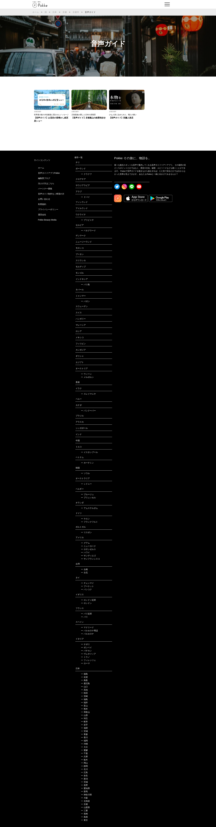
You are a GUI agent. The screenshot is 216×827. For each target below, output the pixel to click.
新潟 (84, 779)
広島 (84, 772)
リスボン (86, 532)
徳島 (84, 674)
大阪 (84, 798)
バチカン (86, 650)
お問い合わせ (44, 199)
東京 (84, 820)
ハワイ (85, 552)
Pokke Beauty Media (47, 220)
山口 (84, 686)
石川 (84, 769)
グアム (85, 543)
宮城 (84, 731)
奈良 (84, 775)
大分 (84, 747)
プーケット (87, 586)
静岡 (84, 766)
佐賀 (84, 677)
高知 (84, 690)
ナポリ (85, 644)
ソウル (85, 473)
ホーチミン (87, 463)
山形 (84, 715)
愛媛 (84, 750)
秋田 (84, 693)
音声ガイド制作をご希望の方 (51, 194)
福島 (84, 699)
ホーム (35, 12)
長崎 (84, 814)
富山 (84, 706)
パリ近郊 (86, 614)
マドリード (87, 627)
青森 (84, 734)
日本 (54, 12)
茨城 (84, 782)
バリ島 (85, 284)
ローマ (85, 663)
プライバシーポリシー (48, 209)
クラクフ (86, 174)
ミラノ (85, 657)
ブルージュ (87, 494)
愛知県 (85, 788)
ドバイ (85, 197)
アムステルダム (89, 508)
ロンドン (86, 603)
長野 (84, 785)
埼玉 (84, 718)
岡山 (84, 763)
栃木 (84, 760)
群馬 (84, 791)
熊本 (84, 709)
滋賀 (84, 728)
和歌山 (85, 712)
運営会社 (42, 214)
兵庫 (84, 756)
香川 (84, 737)
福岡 (84, 740)
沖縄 (84, 744)
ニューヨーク (88, 546)
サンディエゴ (88, 555)
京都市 (76, 12)
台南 (84, 569)
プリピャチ (87, 220)
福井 (84, 702)
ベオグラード (88, 230)
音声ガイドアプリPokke (49, 173)
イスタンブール (89, 452)
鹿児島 (85, 683)
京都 (65, 12)
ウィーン (86, 374)
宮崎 (84, 696)
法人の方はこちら (46, 183)
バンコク (86, 589)
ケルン (85, 518)
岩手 (84, 725)
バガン (85, 301)
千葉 (84, 753)
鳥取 (84, 680)
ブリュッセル (88, 497)
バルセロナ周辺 (89, 630)
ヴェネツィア (88, 654)
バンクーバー (88, 410)
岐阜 (84, 721)
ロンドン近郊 (88, 600)
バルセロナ (87, 634)
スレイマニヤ (88, 394)
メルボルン (87, 377)
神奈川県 (86, 794)
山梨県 (85, 807)
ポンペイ (86, 647)
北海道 (85, 801)
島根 (84, 817)
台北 (84, 572)
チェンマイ (87, 583)
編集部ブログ (44, 178)
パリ (84, 617)
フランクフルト (89, 522)
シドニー (86, 484)
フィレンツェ (88, 660)
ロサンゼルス (88, 549)
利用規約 (42, 204)
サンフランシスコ (90, 559)
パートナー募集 (45, 188)
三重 (84, 810)
